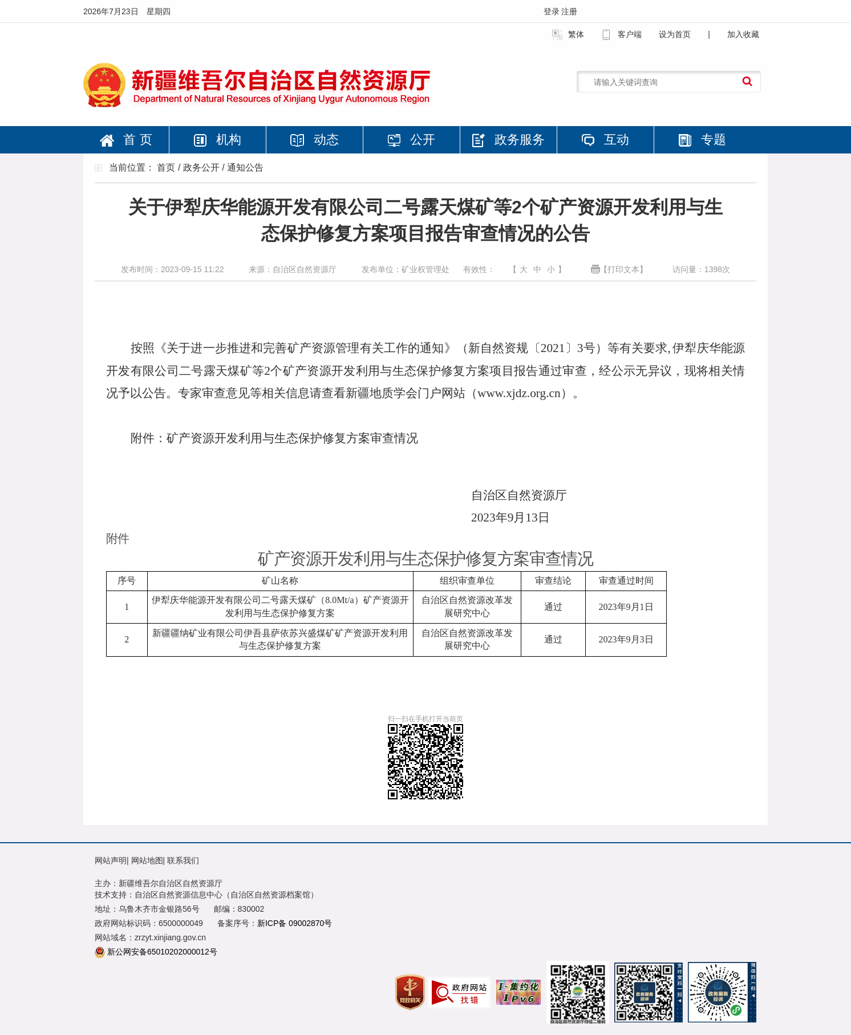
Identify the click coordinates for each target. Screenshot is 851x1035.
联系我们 (183, 860)
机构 (217, 139)
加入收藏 (743, 34)
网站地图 (147, 860)
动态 (314, 139)
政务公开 (201, 167)
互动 (605, 139)
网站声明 (111, 860)
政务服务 (508, 139)
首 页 (126, 139)
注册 (569, 11)
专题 (702, 139)
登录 (553, 11)
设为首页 (675, 34)
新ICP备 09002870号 (295, 923)
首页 (166, 167)
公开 (411, 139)
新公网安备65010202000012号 (162, 951)
